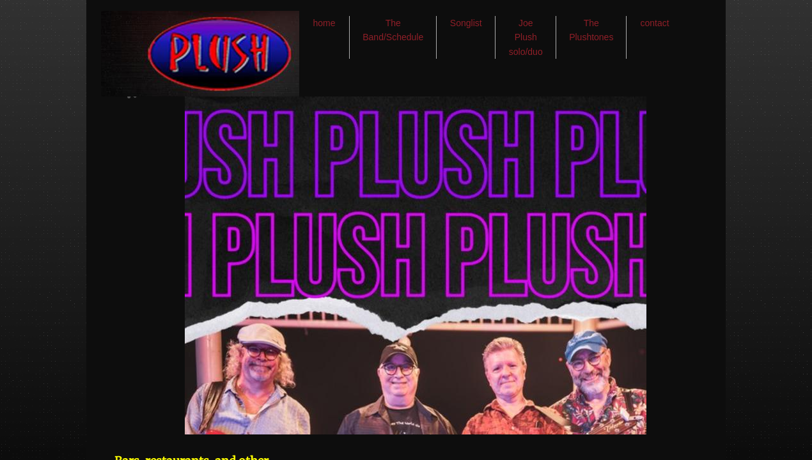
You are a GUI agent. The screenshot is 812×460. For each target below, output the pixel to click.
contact (655, 23)
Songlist (466, 23)
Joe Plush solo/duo (526, 37)
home (324, 23)
